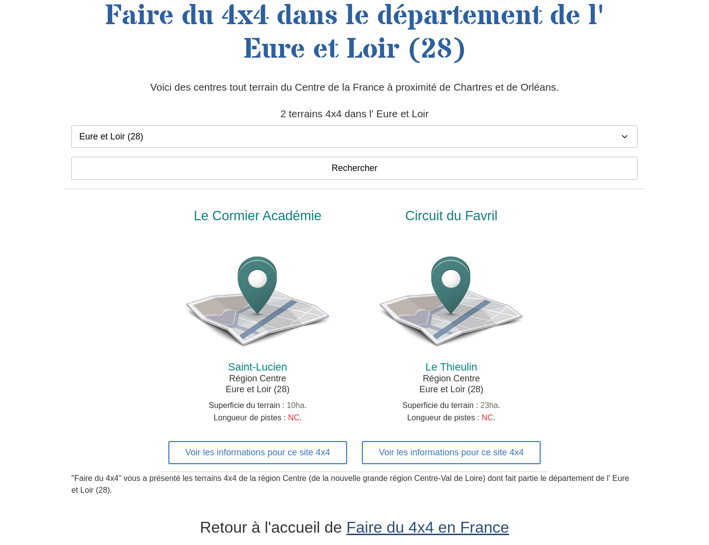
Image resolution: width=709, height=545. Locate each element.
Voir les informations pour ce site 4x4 (257, 452)
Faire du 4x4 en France (428, 527)
